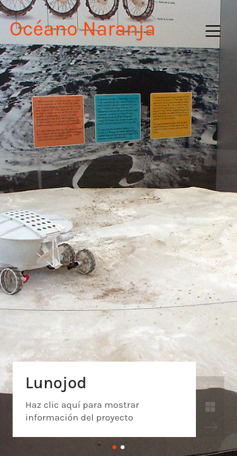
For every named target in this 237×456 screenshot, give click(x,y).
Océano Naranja (82, 29)
